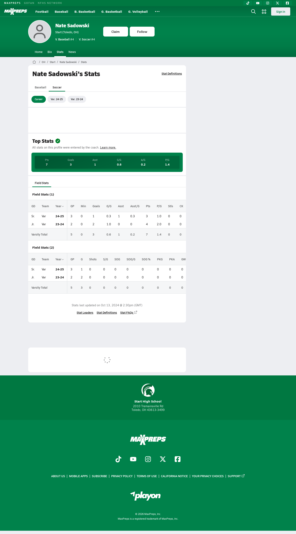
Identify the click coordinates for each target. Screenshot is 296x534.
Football (42, 11)
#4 (64, 39)
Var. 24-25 (57, 99)
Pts (148, 206)
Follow (142, 31)
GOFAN (29, 3)
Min (83, 206)
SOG (117, 259)
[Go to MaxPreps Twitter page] (163, 459)
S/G (105, 259)
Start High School (148, 394)
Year (60, 206)
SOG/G (131, 259)
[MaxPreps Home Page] (34, 62)
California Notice (174, 476)
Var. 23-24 (77, 99)
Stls (170, 206)
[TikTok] (247, 3)
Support (236, 476)
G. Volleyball (138, 11)
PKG (160, 259)
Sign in (280, 11)
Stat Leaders (85, 312)
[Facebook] (287, 3)
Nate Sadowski (72, 25)
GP (72, 206)
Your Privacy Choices (208, 476)
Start (52, 62)
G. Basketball (111, 11)
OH (43, 62)
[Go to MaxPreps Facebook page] (177, 459)
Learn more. (108, 147)
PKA (172, 259)
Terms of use (147, 476)
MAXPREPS (12, 3)
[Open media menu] (264, 11)
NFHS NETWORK (50, 3)
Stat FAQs (129, 312)
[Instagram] (267, 3)
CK (181, 206)
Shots (93, 259)
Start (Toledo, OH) (67, 32)
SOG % (146, 259)
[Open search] (253, 11)
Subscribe (99, 476)
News (72, 52)
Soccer (56, 87)
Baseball (61, 11)
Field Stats (42, 183)
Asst (121, 206)
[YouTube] (257, 3)
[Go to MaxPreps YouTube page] (133, 459)
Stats (60, 52)
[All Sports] (157, 11)
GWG (184, 259)
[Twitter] (277, 3)
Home (39, 52)
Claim (115, 31)
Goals (96, 206)
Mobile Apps (78, 476)
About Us (58, 476)
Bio (49, 52)
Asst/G (134, 206)
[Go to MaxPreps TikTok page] (118, 459)
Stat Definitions (172, 73)
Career (39, 99)
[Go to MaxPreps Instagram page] (148, 459)
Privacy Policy (122, 476)
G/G (108, 206)
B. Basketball (84, 11)
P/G (159, 206)
